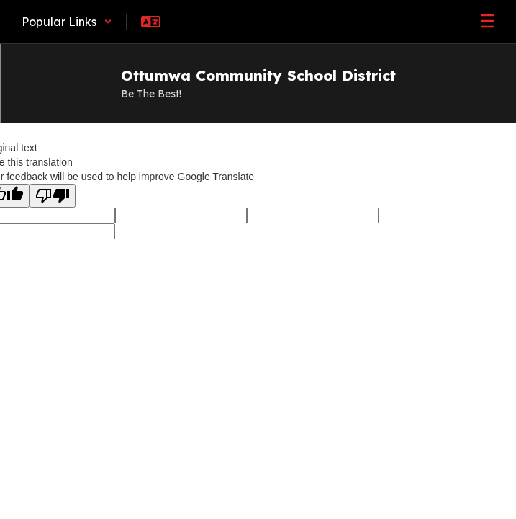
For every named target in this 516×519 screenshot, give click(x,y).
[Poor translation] (53, 196)
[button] (67, 21)
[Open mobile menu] (487, 21)
